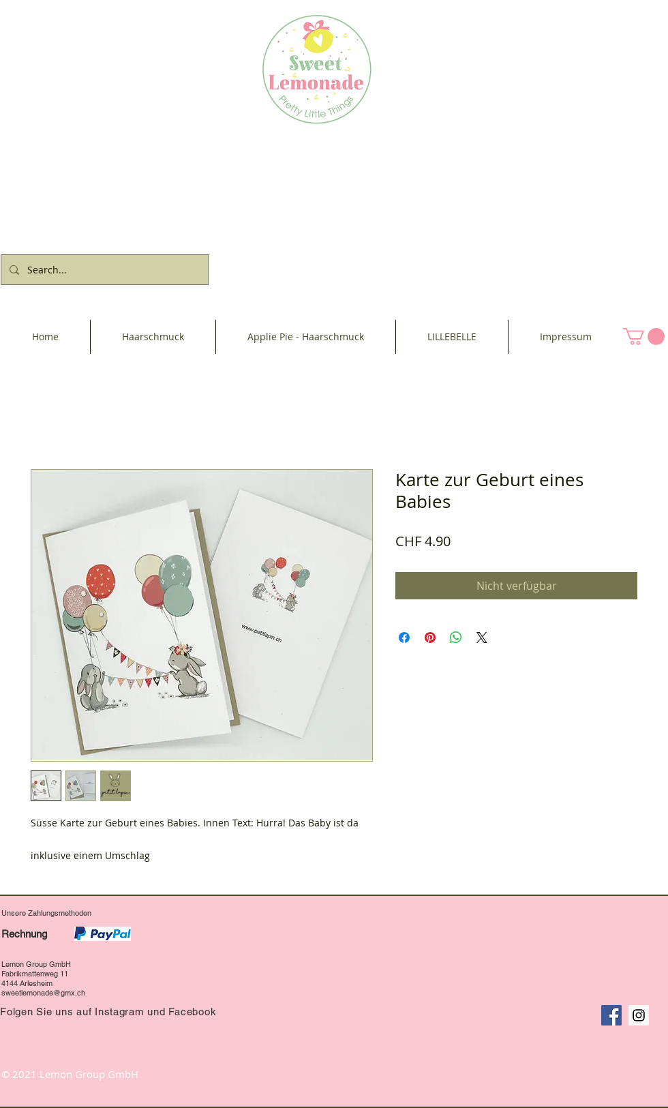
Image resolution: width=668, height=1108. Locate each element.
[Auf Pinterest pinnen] (430, 637)
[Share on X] (482, 637)
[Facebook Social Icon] (611, 1015)
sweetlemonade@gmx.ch (43, 993)
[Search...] (103, 269)
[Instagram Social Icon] (638, 1015)
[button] (644, 336)
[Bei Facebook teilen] (404, 637)
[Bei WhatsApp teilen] (456, 637)
